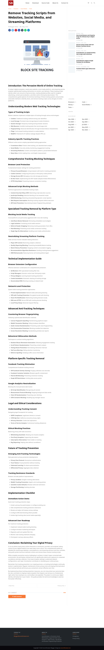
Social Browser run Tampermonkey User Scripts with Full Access (85, 53)
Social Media (84, 66)
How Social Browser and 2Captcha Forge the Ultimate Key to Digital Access (85, 36)
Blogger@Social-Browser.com (21, 636)
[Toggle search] (94, 3)
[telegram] (88, 3)
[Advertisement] (82, 19)
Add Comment (17, 596)
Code (82, 42)
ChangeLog (75, 636)
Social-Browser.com (66, 648)
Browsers (78, 33)
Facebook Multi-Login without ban (85, 68)
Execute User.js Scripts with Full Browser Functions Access (85, 45)
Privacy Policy (76, 638)
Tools (82, 33)
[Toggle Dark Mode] (91, 3)
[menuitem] (27, 3)
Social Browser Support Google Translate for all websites (84, 61)
